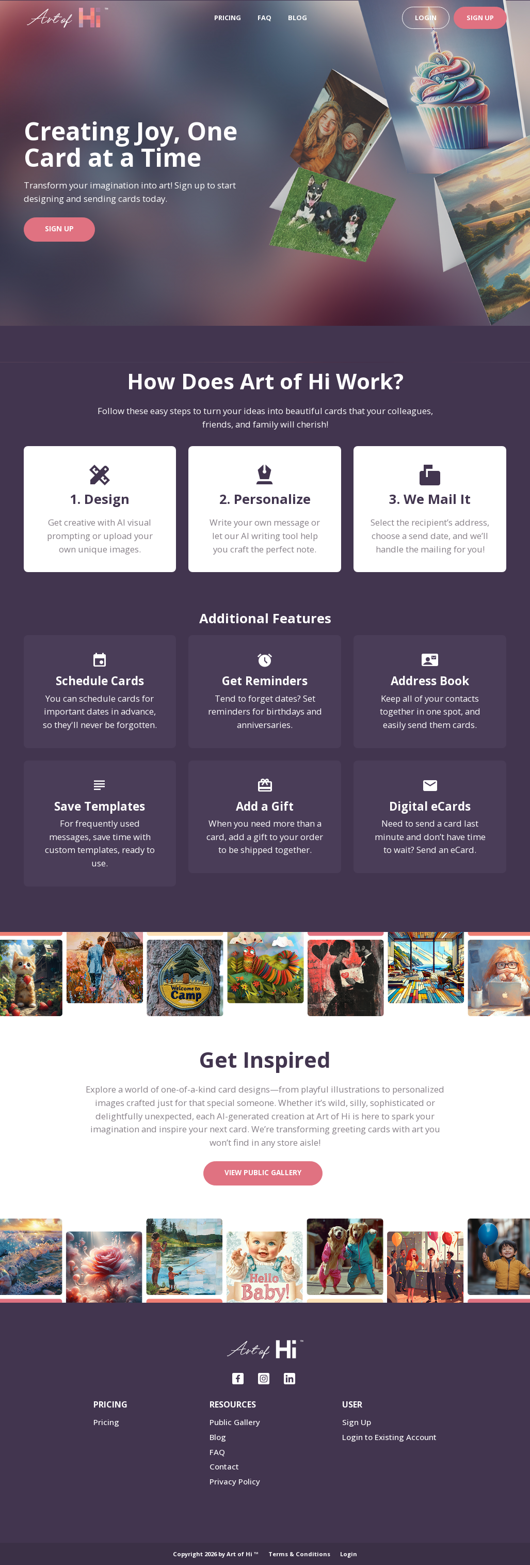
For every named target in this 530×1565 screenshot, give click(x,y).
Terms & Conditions (299, 1554)
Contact (224, 1466)
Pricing (227, 17)
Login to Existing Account (389, 1437)
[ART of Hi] (67, 17)
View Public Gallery (262, 1172)
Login (426, 17)
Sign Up (480, 17)
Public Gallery (235, 1422)
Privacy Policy (235, 1481)
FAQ (264, 17)
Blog (297, 17)
